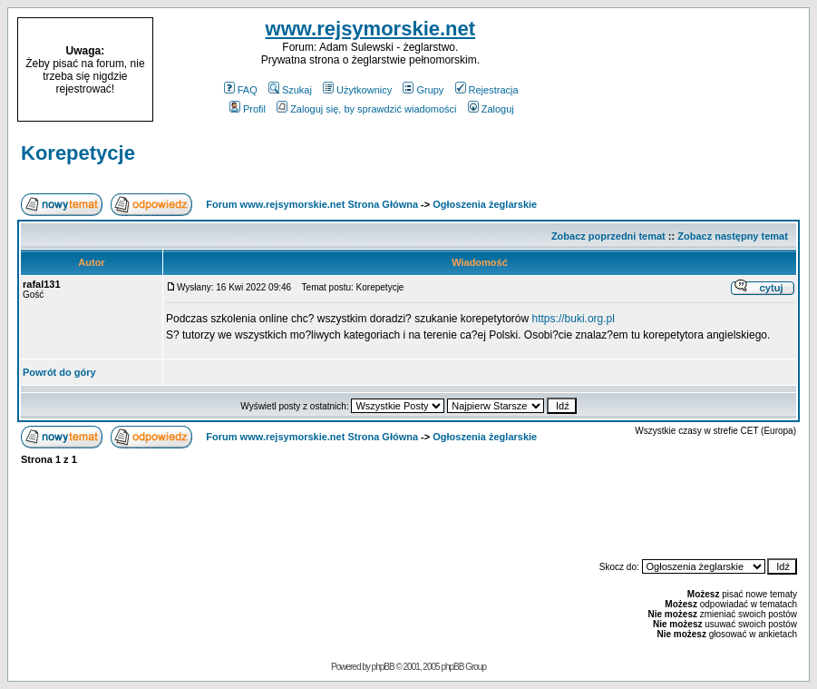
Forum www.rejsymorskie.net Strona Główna (312, 204)
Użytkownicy (357, 89)
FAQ (241, 89)
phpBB (383, 667)
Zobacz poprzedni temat (608, 236)
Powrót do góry (59, 372)
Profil (247, 108)
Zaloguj (491, 108)
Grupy (423, 89)
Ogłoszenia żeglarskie (485, 204)
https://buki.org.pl (573, 318)
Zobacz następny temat (732, 236)
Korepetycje (78, 153)
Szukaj (290, 89)
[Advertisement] (694, 70)
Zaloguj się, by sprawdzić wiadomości (366, 108)
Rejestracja (487, 89)
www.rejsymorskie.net (371, 28)
